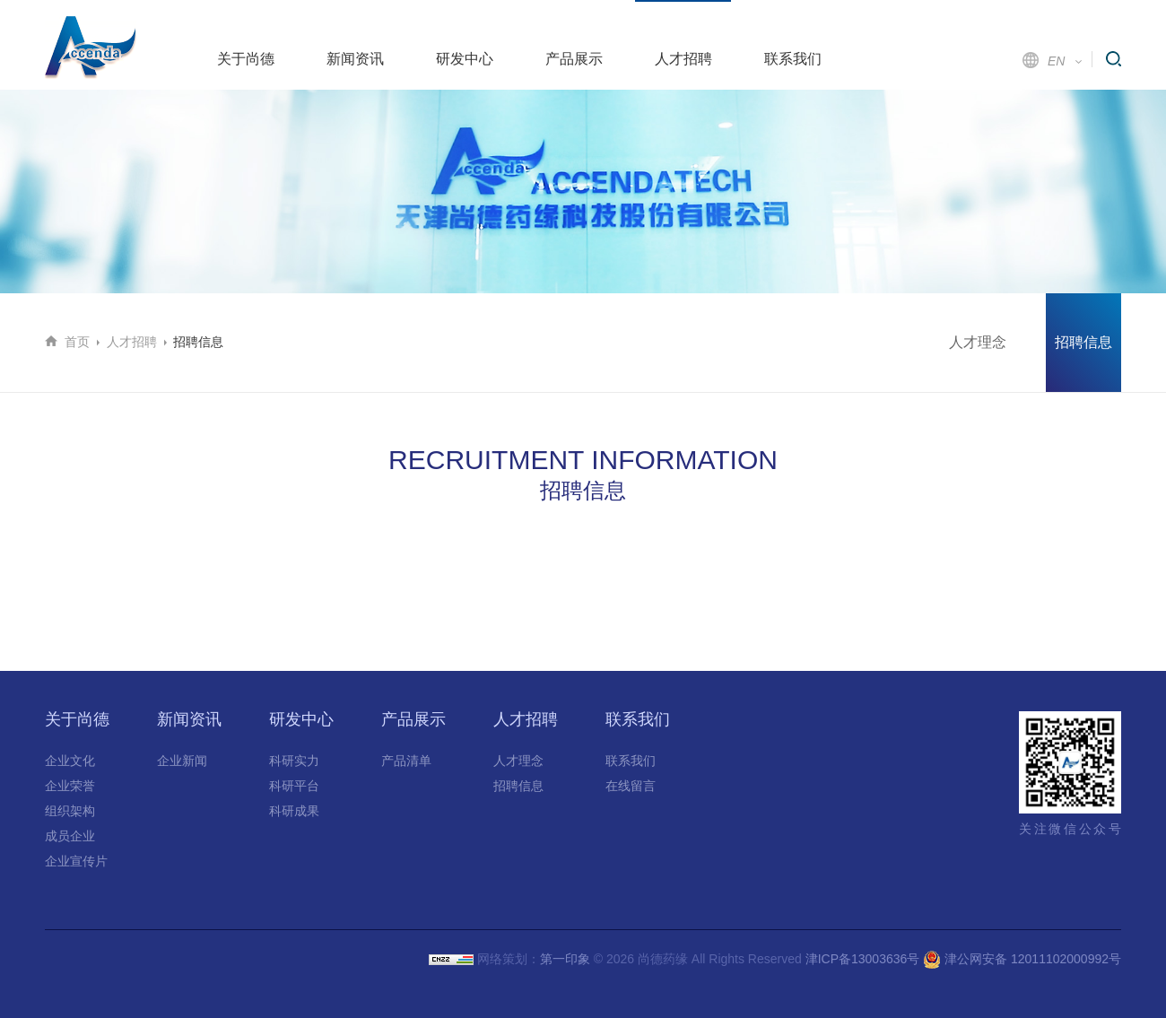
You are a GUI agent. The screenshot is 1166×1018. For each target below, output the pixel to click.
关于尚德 (245, 58)
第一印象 (565, 959)
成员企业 (70, 836)
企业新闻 (182, 760)
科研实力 (294, 760)
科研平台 (294, 786)
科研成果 (294, 811)
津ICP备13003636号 (862, 959)
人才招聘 (683, 58)
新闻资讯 (355, 58)
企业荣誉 (70, 786)
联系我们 (793, 58)
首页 (77, 342)
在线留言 (630, 786)
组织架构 (70, 811)
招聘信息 (1083, 342)
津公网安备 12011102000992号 (1022, 959)
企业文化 (70, 760)
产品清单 (406, 760)
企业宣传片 (76, 861)
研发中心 (464, 58)
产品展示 (574, 58)
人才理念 (977, 342)
